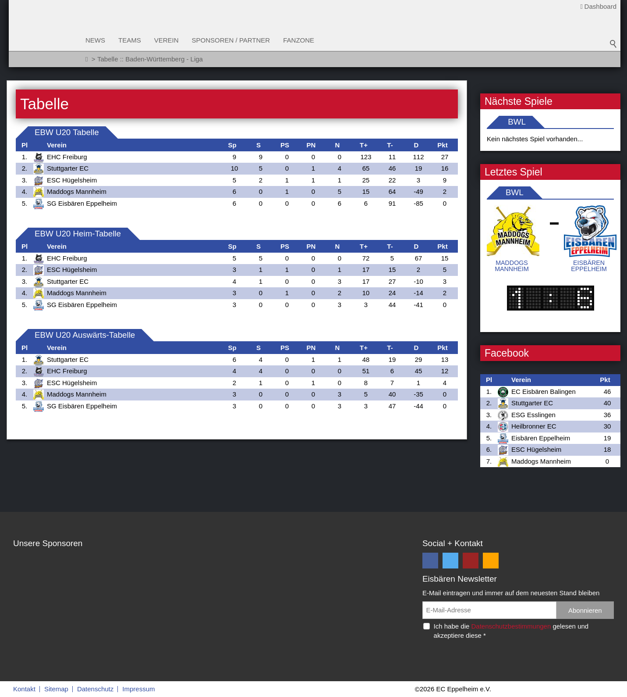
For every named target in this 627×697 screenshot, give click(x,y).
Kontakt (24, 689)
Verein (166, 40)
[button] (430, 560)
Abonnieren (585, 610)
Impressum (138, 689)
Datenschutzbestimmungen (511, 626)
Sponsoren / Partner (231, 40)
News (95, 40)
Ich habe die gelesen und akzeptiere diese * (511, 630)
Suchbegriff (613, 44)
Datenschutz (95, 689)
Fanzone (298, 40)
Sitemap (56, 689)
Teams (129, 40)
